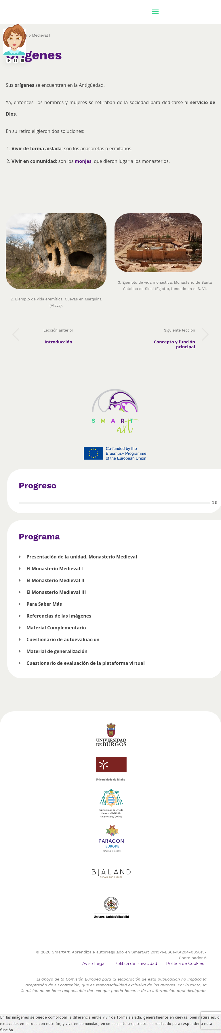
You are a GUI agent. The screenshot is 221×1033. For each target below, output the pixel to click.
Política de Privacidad (135, 963)
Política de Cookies (185, 963)
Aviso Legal (93, 963)
